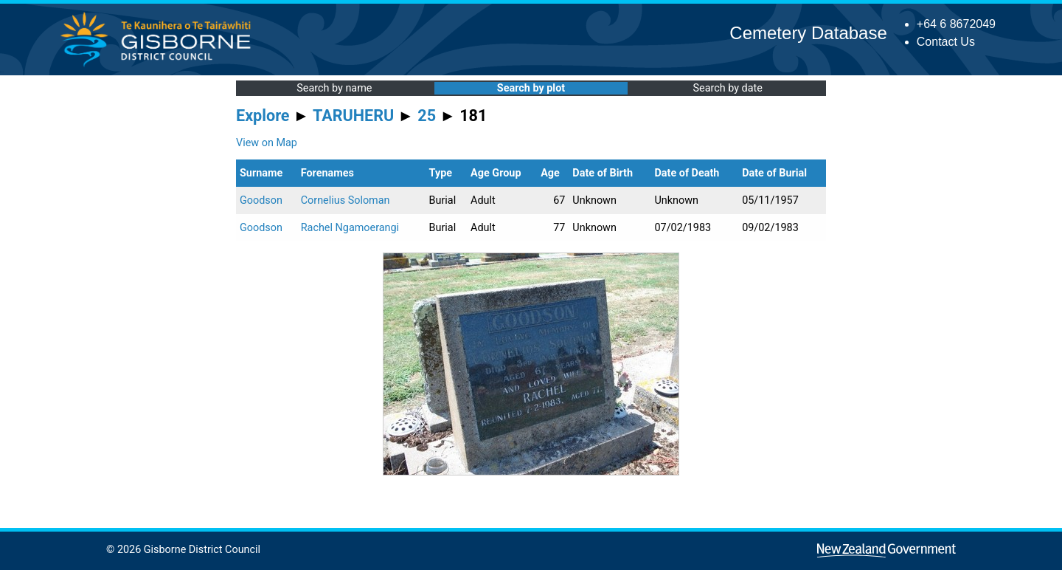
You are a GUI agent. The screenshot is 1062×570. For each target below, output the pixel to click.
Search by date (727, 88)
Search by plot (531, 88)
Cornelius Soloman (345, 200)
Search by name (334, 88)
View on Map (266, 143)
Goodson (261, 200)
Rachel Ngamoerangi (350, 228)
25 (426, 115)
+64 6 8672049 (956, 24)
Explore (263, 115)
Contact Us (946, 41)
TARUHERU (353, 115)
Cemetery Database (807, 33)
